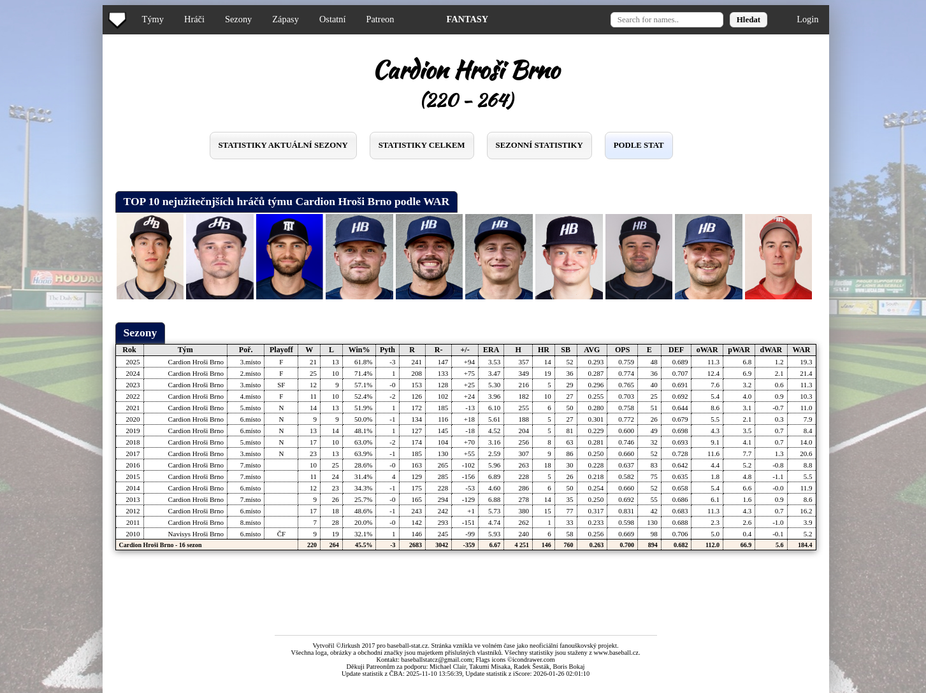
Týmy (153, 19)
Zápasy (285, 19)
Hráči (194, 19)
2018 (133, 442)
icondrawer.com (533, 659)
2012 (133, 511)
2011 (133, 522)
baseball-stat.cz (407, 645)
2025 (133, 362)
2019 (133, 430)
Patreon (380, 19)
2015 (133, 476)
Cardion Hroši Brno (196, 362)
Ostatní (332, 19)
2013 (133, 499)
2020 (133, 419)
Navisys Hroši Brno (196, 534)
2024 (133, 373)
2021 (133, 407)
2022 (133, 396)
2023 (133, 385)
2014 (133, 488)
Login (807, 19)
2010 (133, 534)
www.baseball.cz (616, 652)
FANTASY (467, 19)
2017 (133, 453)
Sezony (238, 19)
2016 (133, 465)
